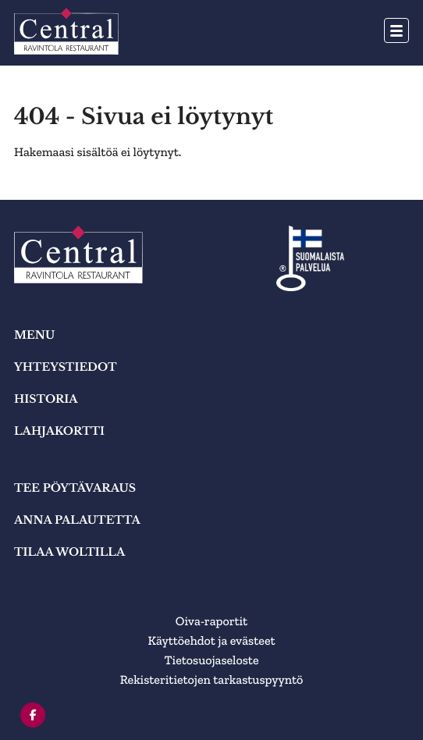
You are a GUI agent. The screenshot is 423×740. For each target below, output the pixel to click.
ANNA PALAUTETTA (77, 520)
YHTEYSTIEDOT (65, 367)
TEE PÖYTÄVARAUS (75, 488)
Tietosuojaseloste (212, 660)
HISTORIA (46, 399)
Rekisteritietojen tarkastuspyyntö (212, 680)
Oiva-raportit (211, 621)
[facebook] (32, 715)
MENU (34, 335)
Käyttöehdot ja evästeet (211, 641)
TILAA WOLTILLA (69, 552)
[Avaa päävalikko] (396, 30)
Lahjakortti (59, 431)
